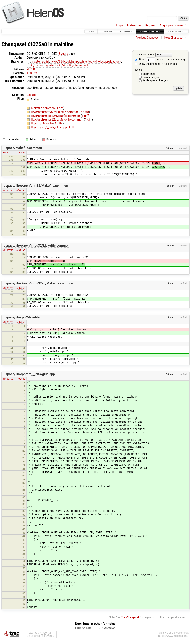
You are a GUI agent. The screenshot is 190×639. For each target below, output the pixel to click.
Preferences (134, 25)
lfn (28, 61)
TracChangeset (130, 617)
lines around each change (166, 59)
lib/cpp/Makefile (42, 123)
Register (150, 25)
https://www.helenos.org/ (173, 636)
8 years (63, 53)
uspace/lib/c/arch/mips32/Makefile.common (37, 245)
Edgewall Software (41, 636)
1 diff (59, 108)
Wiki (91, 31)
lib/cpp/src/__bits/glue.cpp (49, 127)
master (35, 61)
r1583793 (8, 152)
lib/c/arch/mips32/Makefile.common (56, 116)
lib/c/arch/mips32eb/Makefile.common (57, 119)
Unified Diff (83, 628)
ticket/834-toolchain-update (68, 61)
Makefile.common (43, 108)
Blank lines (148, 74)
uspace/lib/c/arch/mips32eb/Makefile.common (38, 283)
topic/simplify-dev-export (71, 65)
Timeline (107, 31)
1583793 (32, 73)
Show (140, 59)
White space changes (155, 80)
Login (119, 25)
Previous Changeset (148, 37)
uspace (31, 95)
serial (45, 61)
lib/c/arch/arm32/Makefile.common (55, 112)
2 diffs (84, 112)
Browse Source (150, 31)
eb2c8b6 (32, 69)
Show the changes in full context (156, 63)
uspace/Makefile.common (23, 148)
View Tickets (176, 31)
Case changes (150, 77)
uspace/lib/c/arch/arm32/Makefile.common (36, 186)
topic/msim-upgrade (40, 65)
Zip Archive (107, 628)
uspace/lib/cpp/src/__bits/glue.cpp (29, 374)
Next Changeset (173, 37)
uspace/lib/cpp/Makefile (22, 317)
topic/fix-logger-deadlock (104, 61)
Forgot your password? (172, 25)
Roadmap (126, 31)
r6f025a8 (20, 152)
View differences (145, 54)
